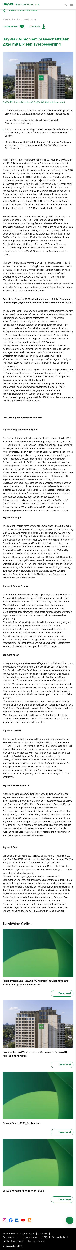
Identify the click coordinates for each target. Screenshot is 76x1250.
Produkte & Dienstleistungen (18, 1231)
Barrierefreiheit (36, 1239)
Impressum (31, 1235)
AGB (44, 1235)
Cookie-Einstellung (13, 1239)
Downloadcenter (12, 1235)
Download (37, 26)
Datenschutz (58, 1235)
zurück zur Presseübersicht (20, 11)
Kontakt (42, 1231)
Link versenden (13, 26)
